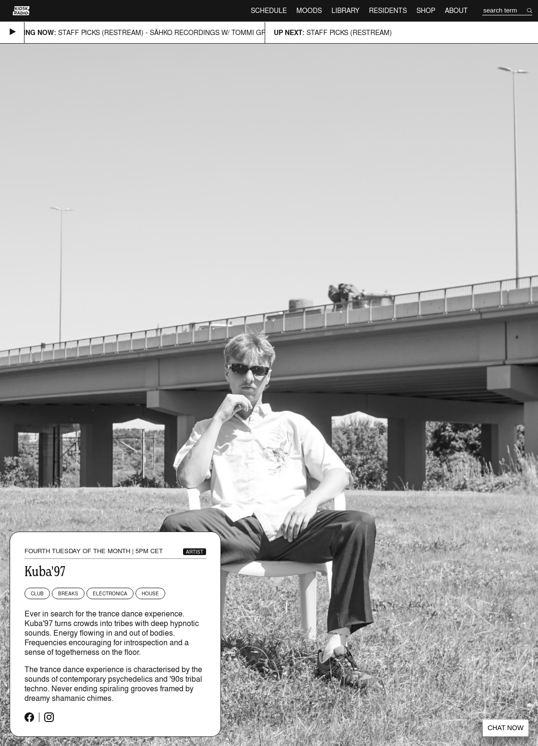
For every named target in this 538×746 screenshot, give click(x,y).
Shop (425, 10)
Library (345, 10)
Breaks (68, 593)
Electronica (110, 593)
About (456, 10)
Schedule (269, 10)
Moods (309, 10)
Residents (388, 10)
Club (37, 593)
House (150, 593)
